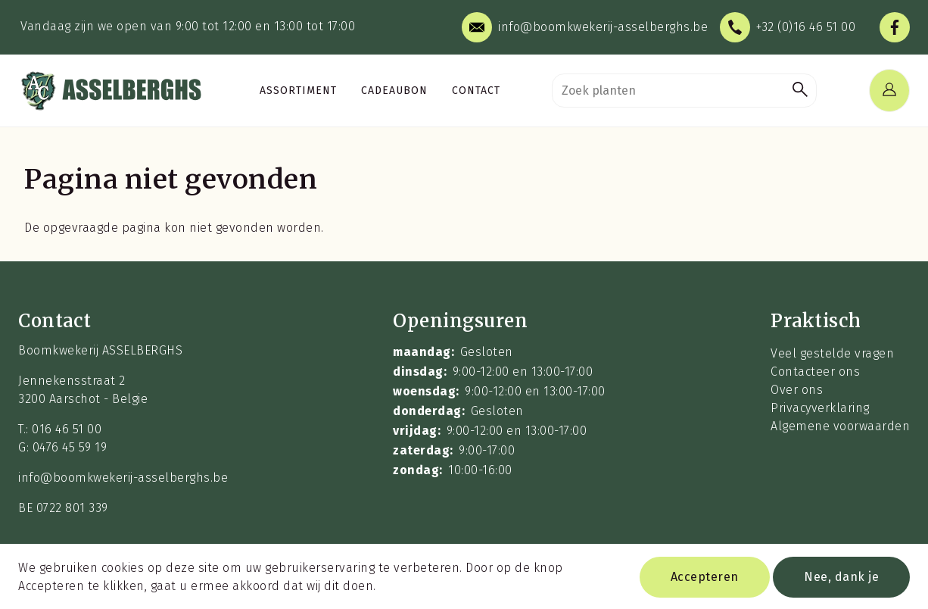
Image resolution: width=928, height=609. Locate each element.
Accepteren (705, 581)
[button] (800, 90)
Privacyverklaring (820, 408)
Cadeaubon (394, 90)
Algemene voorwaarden (840, 426)
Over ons (797, 390)
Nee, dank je (841, 581)
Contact (476, 90)
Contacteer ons (815, 371)
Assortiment (298, 90)
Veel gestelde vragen (832, 353)
